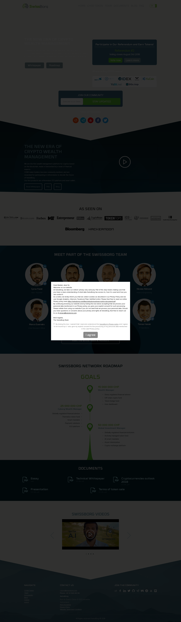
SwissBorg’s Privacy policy (109, 324)
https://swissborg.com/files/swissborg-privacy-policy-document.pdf (91, 301)
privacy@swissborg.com (67, 313)
